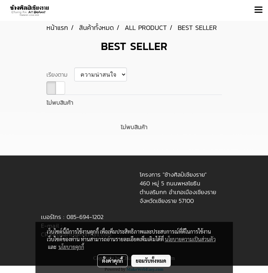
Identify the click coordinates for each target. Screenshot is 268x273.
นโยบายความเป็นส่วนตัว (190, 239)
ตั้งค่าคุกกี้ (112, 260)
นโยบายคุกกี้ (71, 246)
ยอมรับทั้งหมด (151, 260)
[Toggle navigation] (258, 10)
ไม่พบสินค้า (59, 102)
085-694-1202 (85, 216)
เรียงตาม (60, 74)
